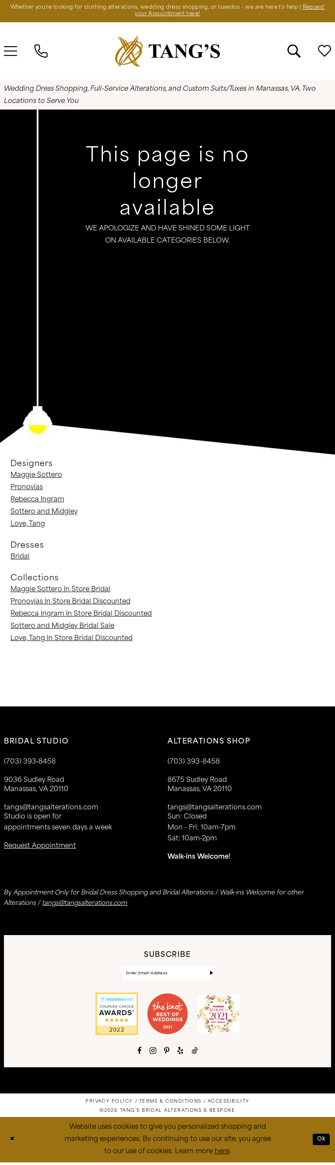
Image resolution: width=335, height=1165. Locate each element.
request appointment (40, 847)
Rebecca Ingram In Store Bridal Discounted (81, 615)
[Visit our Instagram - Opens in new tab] (153, 1053)
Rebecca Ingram (37, 501)
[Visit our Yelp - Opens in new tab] (180, 1053)
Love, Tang (27, 525)
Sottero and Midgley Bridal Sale (62, 627)
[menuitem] (41, 52)
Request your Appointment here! (167, 15)
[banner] (167, 52)
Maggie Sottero (36, 476)
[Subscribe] (211, 975)
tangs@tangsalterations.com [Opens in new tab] (84, 904)
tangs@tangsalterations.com (51, 809)
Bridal (20, 558)
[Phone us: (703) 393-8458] (41, 52)
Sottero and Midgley (44, 513)
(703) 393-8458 (194, 763)
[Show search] (294, 52)
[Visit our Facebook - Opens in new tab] (139, 1053)
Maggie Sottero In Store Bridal (60, 591)
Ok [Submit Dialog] (321, 1141)
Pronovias (26, 489)
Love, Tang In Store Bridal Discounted (71, 640)
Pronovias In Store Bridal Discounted (70, 603)
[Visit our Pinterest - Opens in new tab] (166, 1053)
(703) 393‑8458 (30, 763)
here (222, 1154)
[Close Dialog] (13, 1142)
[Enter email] (167, 975)
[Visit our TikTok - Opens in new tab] (194, 1053)
